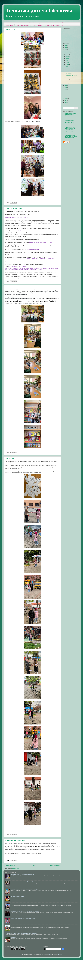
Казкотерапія (9, 287)
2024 (66, 49)
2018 (66, 94)
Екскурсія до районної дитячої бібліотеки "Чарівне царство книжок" (25, 911)
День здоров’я (9, 458)
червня (67, 62)
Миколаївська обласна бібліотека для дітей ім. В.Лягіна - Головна (70, 128)
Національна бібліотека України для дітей (70, 132)
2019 (66, 93)
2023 (66, 85)
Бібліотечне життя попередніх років (54, 25)
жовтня (67, 54)
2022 (66, 87)
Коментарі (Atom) (15, 868)
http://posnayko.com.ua (32, 249)
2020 (66, 91)
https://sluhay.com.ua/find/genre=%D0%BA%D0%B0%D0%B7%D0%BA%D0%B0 (31, 259)
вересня (67, 56)
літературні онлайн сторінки (13, 208)
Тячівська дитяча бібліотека (39, 10)
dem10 (50, 954)
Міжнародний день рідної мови (71, 115)
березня (67, 79)
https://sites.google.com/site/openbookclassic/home (26, 230)
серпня (67, 58)
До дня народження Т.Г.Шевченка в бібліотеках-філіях (22, 874)
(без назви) (13, 925)
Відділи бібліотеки (43, 23)
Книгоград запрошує (10, 23)
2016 (66, 98)
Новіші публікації (10, 865)
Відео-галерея (73, 23)
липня (67, 60)
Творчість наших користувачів (23, 25)
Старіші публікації (54, 865)
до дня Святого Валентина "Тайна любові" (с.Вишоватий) (23, 918)
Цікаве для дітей (21, 23)
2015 (66, 100)
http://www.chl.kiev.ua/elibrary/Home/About (17, 217)
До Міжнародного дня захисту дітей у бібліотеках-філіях (23, 881)
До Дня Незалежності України (17, 896)
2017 (66, 96)
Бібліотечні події (32, 23)
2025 (66, 47)
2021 (66, 89)
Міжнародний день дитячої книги (15, 840)
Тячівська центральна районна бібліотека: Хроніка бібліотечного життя (71, 136)
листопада (68, 52)
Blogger (59, 954)
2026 (66, 45)
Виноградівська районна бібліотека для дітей (70, 114)
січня (67, 82)
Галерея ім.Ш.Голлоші (69, 120)
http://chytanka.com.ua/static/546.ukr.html (40, 242)
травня (67, 64)
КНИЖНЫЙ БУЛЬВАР (70, 122)
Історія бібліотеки (9, 25)
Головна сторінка (32, 865)
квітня (67, 66)
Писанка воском (10, 29)
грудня (67, 50)
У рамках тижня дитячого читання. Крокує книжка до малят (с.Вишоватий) (21, 933)
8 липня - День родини (15, 903)
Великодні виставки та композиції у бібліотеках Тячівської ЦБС (24, 889)
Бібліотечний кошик (38, 25)
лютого (67, 81)
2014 (66, 102)
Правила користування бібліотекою (59, 23)
